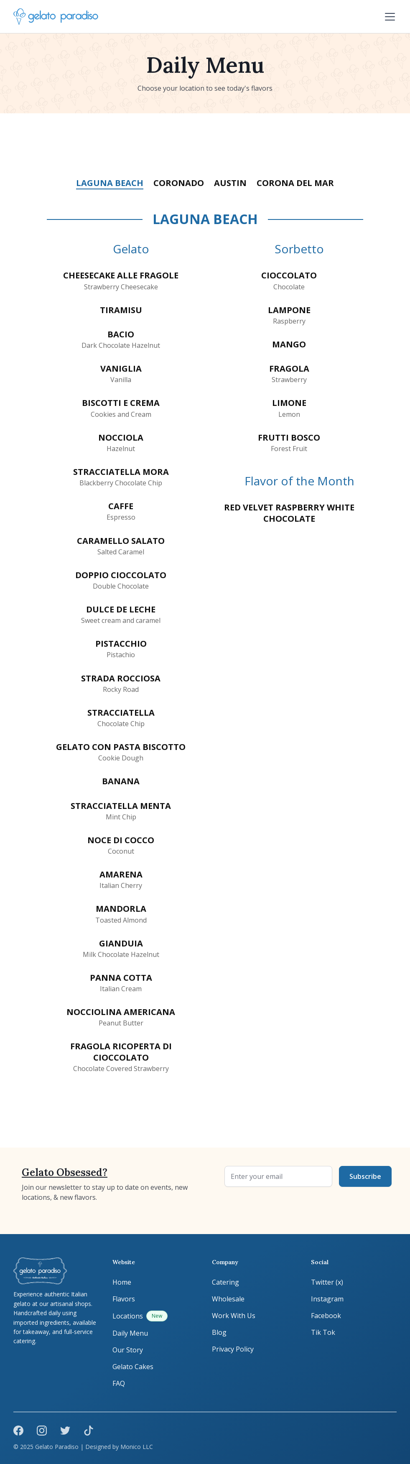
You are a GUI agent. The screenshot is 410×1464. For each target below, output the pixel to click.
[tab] (109, 183)
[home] (55, 16)
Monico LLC (136, 1447)
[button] (388, 17)
